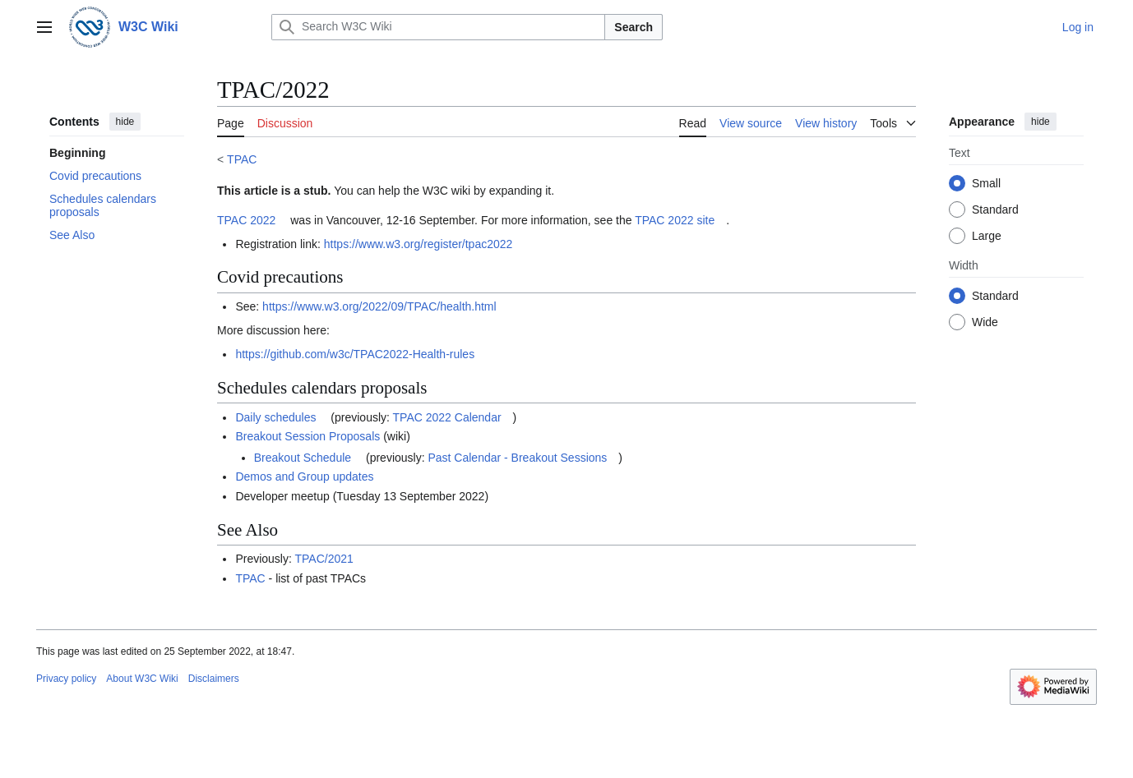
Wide (985, 322)
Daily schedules (275, 417)
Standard (995, 209)
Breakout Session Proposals (307, 436)
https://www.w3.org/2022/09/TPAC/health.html (379, 306)
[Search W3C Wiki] (438, 27)
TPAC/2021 (324, 558)
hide (125, 121)
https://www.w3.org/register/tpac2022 (418, 244)
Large (986, 235)
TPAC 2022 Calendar (447, 417)
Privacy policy (66, 678)
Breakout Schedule (302, 457)
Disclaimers (213, 678)
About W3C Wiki (142, 678)
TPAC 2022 (246, 220)
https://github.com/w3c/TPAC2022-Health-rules (354, 354)
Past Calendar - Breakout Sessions (517, 457)
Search (633, 27)
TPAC (242, 159)
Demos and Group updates (304, 476)
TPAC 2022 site (674, 220)
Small (986, 183)
